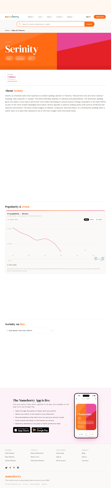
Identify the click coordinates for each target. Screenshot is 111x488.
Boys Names (9, 457)
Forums (60, 17)
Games (70, 17)
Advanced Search (37, 461)
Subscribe (100, 17)
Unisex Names (10, 461)
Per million (99, 219)
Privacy (25, 484)
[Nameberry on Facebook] (10, 467)
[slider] (96, 259)
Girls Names (9, 453)
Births (92, 219)
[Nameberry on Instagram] (18, 467)
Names (31, 17)
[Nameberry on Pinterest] (14, 467)
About (84, 457)
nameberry (13, 476)
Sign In (88, 17)
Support (44, 484)
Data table (13, 265)
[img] (55, 239)
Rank (86, 219)
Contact (85, 461)
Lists (41, 17)
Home (7, 30)
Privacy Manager (35, 484)
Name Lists (35, 457)
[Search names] (53, 24)
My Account (61, 461)
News (50, 17)
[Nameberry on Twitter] (6, 467)
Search (89, 24)
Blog (83, 453)
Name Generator (37, 453)
